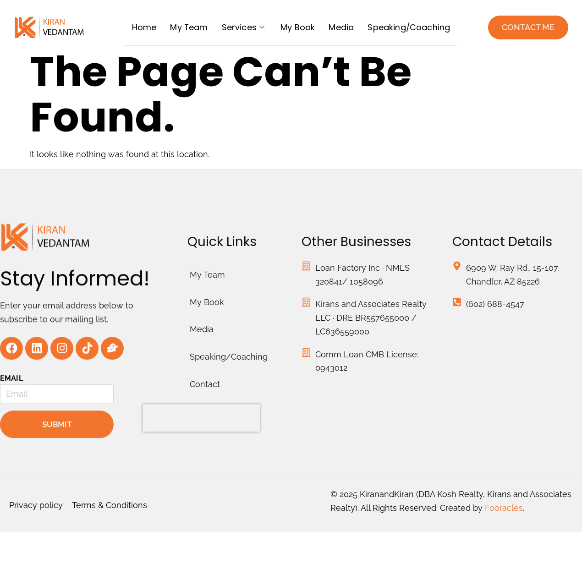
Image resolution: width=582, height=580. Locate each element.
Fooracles (504, 509)
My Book (297, 27)
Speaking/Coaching (409, 27)
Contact (205, 412)
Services (244, 27)
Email (11, 397)
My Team (189, 27)
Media (341, 27)
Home (144, 27)
